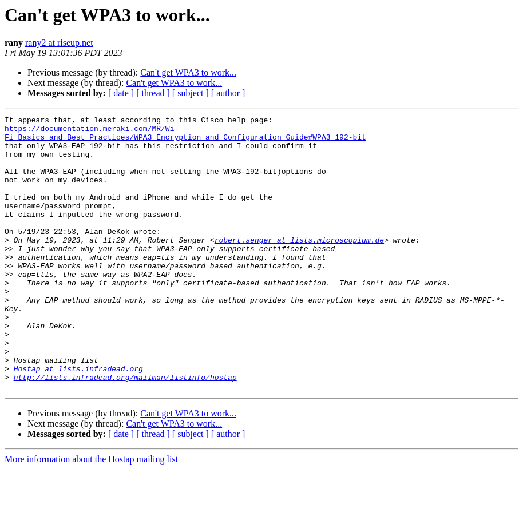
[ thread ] (153, 93)
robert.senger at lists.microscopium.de (299, 265)
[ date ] (121, 93)
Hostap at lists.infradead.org (78, 420)
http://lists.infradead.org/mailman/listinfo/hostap (125, 430)
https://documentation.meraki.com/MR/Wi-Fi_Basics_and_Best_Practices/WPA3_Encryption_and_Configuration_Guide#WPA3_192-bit (185, 136)
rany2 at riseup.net (59, 42)
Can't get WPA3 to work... (188, 72)
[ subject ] (190, 93)
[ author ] (228, 93)
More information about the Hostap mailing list (91, 514)
